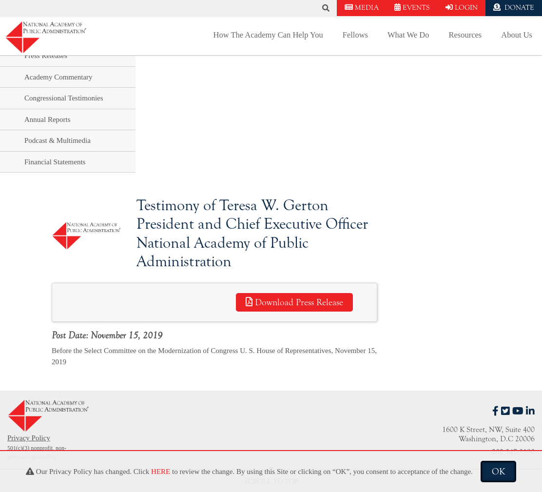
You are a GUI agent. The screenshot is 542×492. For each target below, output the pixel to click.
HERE (160, 471)
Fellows (355, 34)
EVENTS (412, 7)
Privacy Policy (28, 438)
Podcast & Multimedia (57, 140)
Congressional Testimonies (63, 98)
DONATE (513, 7)
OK (498, 471)
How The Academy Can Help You (268, 34)
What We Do (408, 34)
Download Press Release (294, 302)
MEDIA (362, 7)
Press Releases (45, 55)
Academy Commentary (58, 77)
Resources (465, 34)
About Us (516, 34)
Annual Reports (47, 119)
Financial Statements (54, 162)
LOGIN (461, 7)
